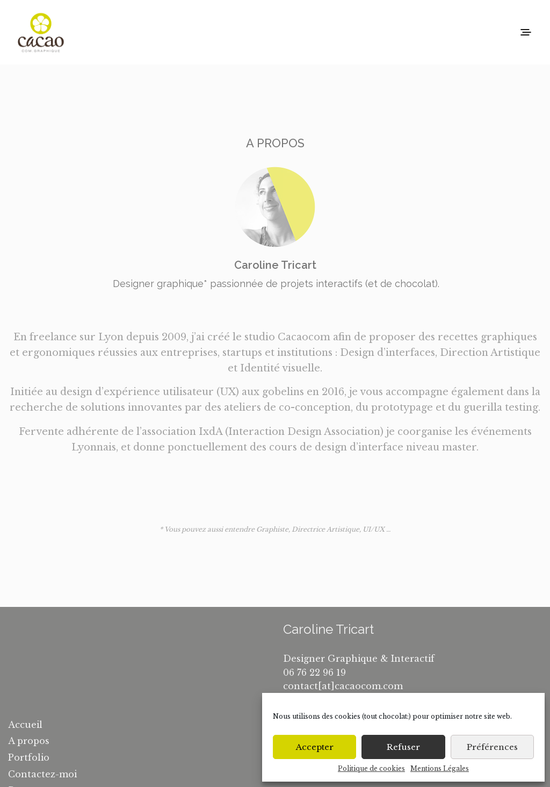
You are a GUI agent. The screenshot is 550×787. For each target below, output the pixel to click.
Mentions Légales (439, 768)
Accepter (315, 747)
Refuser (403, 747)
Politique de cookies (371, 768)
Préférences (492, 747)
